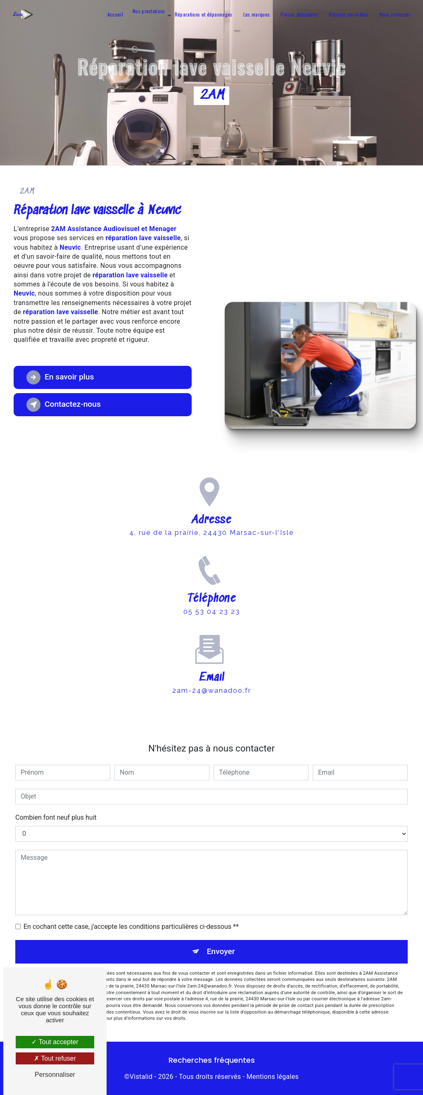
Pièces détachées (299, 14)
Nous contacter (395, 14)
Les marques (256, 14)
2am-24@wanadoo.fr (211, 678)
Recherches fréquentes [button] (212, 1060)
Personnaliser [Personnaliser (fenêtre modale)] (55, 1074)
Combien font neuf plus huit (56, 817)
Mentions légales (273, 1077)
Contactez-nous (63, 405)
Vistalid (141, 1077)
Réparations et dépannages (204, 14)
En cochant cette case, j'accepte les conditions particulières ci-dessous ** (131, 926)
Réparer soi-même (348, 14)
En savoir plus (60, 377)
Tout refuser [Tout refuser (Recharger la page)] (55, 1058)
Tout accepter (54, 1041)
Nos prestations (149, 11)
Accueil (115, 14)
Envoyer (221, 951)
